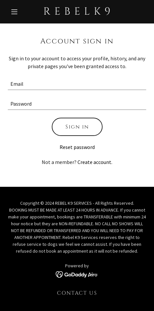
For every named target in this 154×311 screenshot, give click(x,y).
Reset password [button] (77, 147)
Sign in (77, 126)
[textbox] (77, 84)
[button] (18, 11)
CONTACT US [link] (77, 293)
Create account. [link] (94, 162)
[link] (77, 12)
